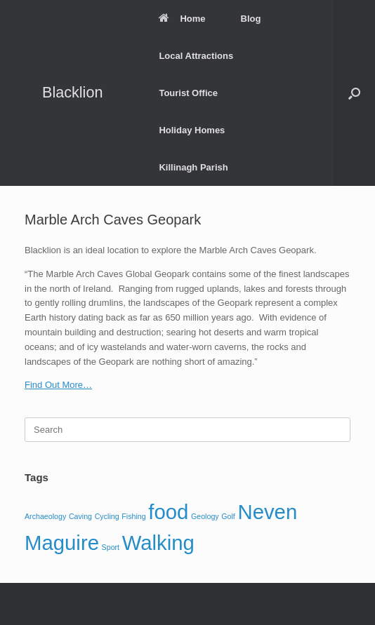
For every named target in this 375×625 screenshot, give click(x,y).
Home (182, 18)
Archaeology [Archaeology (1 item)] (45, 516)
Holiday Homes (192, 130)
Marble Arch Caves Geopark (113, 219)
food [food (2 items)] (168, 511)
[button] (354, 93)
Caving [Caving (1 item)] (80, 516)
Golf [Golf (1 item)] (228, 516)
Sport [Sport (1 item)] (110, 547)
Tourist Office (188, 93)
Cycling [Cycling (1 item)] (107, 516)
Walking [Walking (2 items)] (158, 542)
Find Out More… (58, 384)
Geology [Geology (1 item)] (205, 516)
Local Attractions (196, 56)
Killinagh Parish (193, 167)
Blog (251, 18)
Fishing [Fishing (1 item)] (133, 516)
